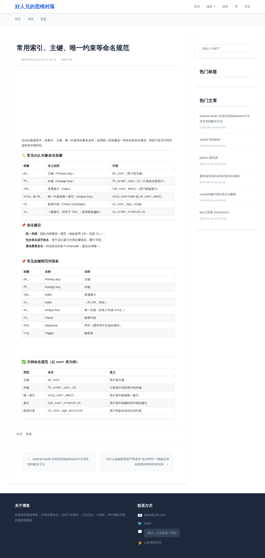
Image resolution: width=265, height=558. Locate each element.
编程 (211, 6)
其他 (247, 6)
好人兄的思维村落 (35, 6)
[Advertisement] (98, 102)
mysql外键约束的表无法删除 (218, 194)
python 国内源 (209, 157)
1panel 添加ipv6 (210, 139)
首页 (197, 6)
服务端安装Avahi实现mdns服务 (220, 176)
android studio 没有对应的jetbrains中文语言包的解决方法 (58, 461)
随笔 (225, 6)
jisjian (147, 523)
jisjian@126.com (154, 514)
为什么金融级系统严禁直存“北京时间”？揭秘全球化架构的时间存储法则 (137, 461)
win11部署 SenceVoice (214, 212)
